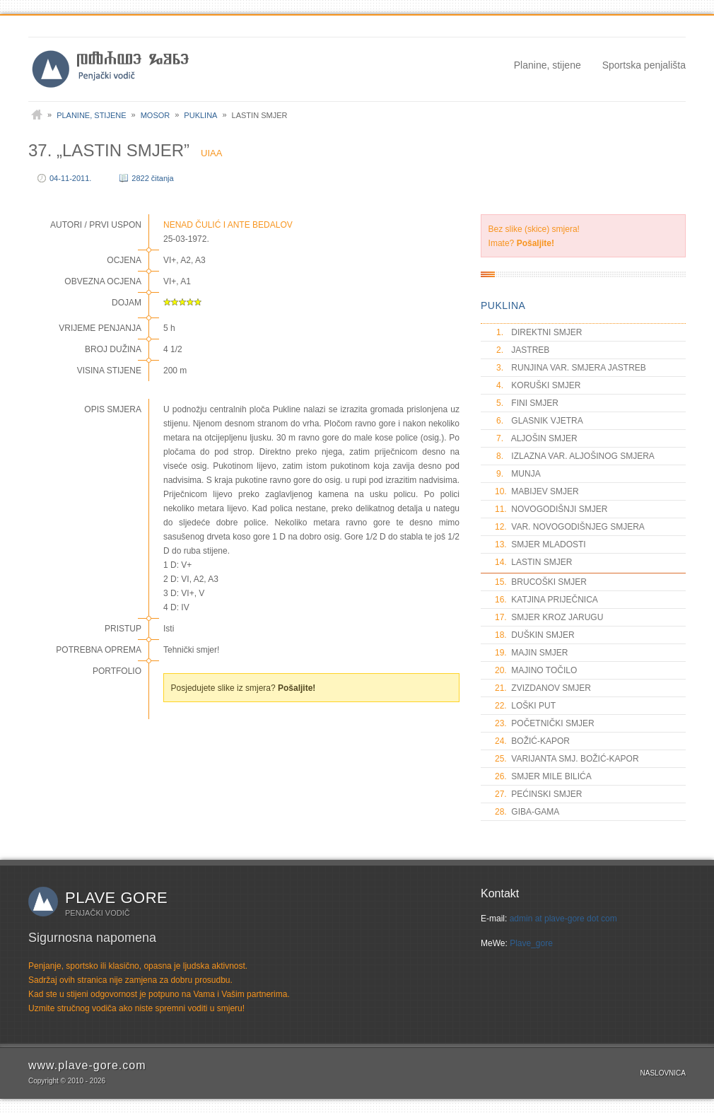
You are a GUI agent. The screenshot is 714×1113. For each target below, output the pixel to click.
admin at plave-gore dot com (563, 918)
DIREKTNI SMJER (538, 332)
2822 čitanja (152, 178)
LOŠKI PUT (525, 706)
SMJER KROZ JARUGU (549, 617)
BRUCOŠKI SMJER (541, 582)
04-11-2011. (70, 178)
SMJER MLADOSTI (540, 544)
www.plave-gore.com (87, 1065)
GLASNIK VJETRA (539, 421)
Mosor (155, 115)
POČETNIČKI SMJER (545, 723)
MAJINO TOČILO (536, 670)
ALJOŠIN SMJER (536, 438)
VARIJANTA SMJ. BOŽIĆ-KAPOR (567, 759)
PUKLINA (503, 305)
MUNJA (518, 474)
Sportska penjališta (644, 65)
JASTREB (522, 350)
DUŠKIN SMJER (535, 635)
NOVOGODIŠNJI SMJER (551, 509)
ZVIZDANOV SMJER (543, 688)
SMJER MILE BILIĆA (543, 776)
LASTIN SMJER (533, 562)
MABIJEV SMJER (537, 491)
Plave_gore (531, 943)
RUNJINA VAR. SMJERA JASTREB (570, 368)
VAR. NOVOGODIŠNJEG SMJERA (570, 527)
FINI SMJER (526, 403)
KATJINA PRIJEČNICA (546, 600)
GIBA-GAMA (527, 812)
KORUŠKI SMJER (537, 385)
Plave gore (116, 898)
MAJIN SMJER (531, 653)
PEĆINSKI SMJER (538, 794)
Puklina (200, 115)
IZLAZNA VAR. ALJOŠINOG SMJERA (575, 456)
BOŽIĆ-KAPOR (532, 741)
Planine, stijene (547, 65)
